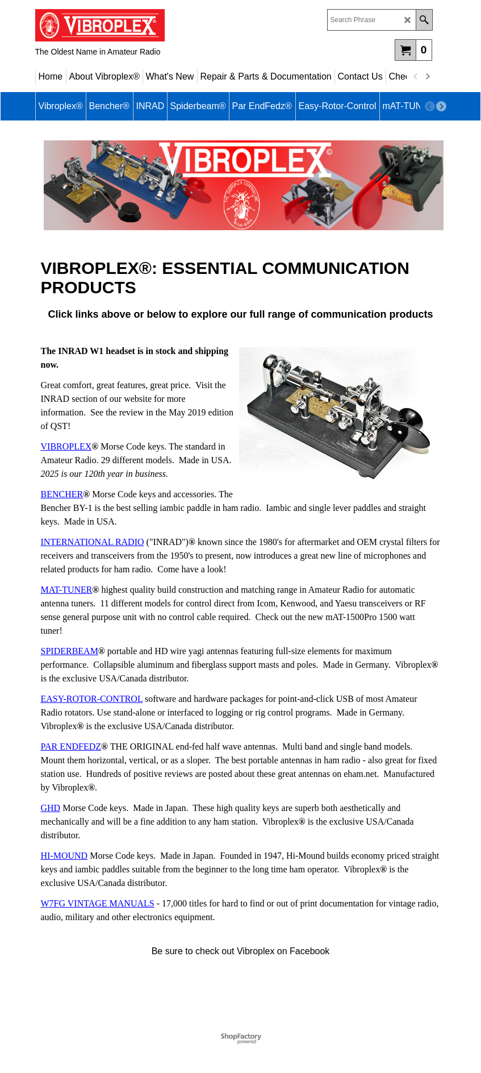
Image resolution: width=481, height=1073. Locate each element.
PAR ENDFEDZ (71, 746)
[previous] (416, 77)
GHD (51, 808)
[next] (428, 77)
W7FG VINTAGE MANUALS (97, 903)
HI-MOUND (64, 855)
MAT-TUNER (67, 589)
